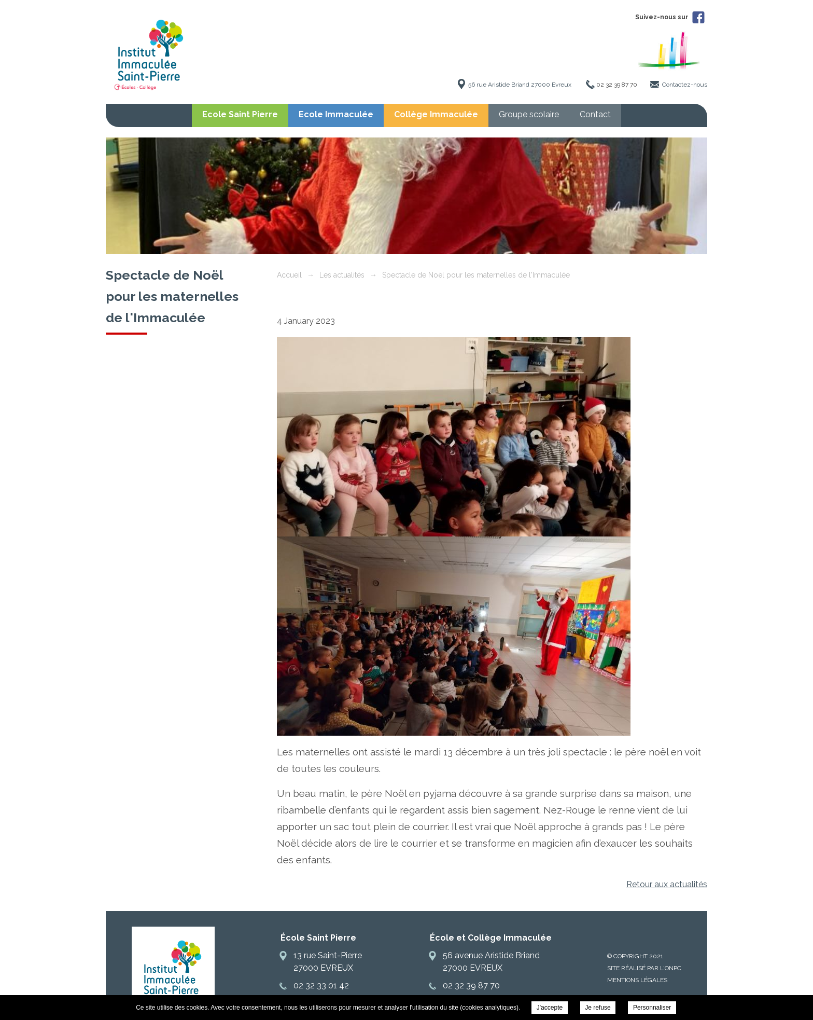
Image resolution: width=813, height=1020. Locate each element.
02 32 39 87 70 (616, 84)
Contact (595, 114)
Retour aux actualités (666, 884)
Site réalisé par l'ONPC (644, 968)
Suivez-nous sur (670, 17)
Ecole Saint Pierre (240, 114)
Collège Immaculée (436, 114)
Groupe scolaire (529, 114)
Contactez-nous (684, 84)
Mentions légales (637, 980)
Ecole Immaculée (336, 114)
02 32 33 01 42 (321, 985)
